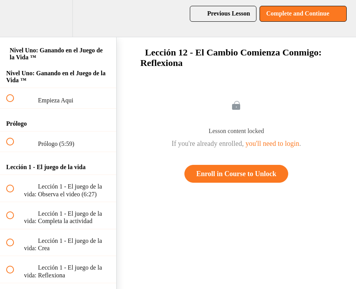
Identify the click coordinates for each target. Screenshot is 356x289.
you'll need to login (272, 143)
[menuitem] (58, 18)
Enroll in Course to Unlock (236, 174)
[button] (14, 18)
